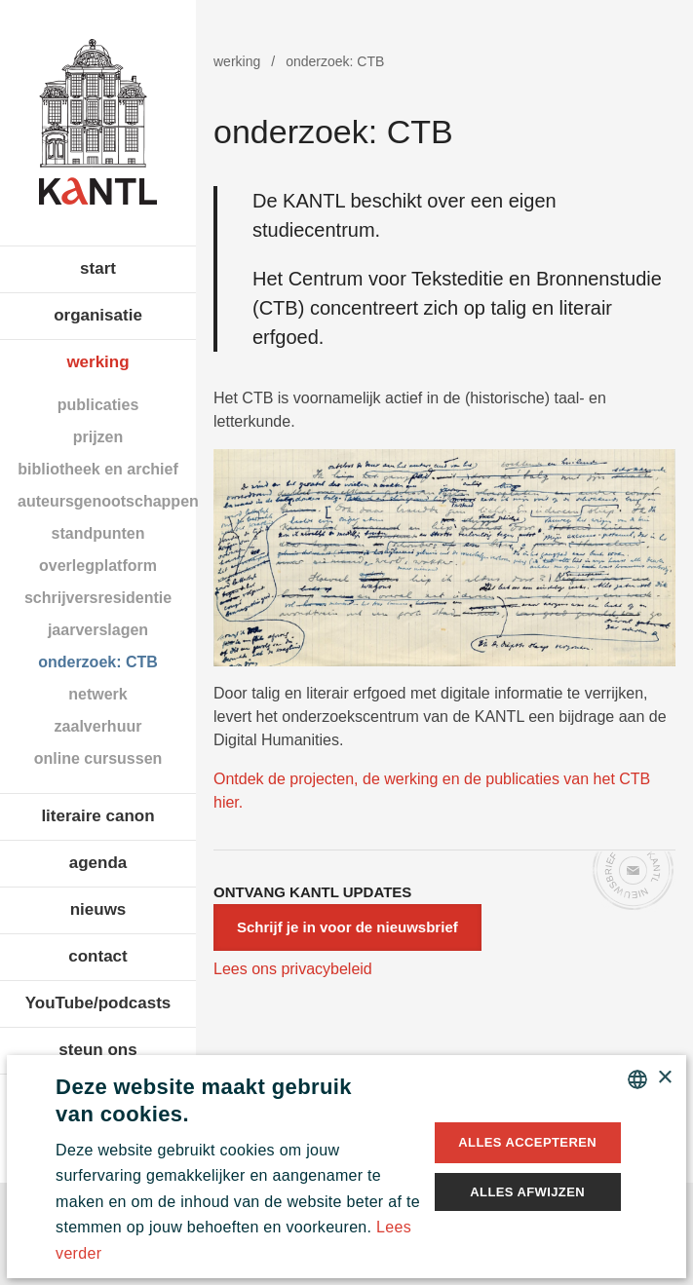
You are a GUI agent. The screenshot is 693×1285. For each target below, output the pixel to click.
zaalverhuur (98, 726)
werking (97, 362)
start (98, 268)
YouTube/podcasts (98, 1003)
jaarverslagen (98, 630)
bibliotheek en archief (97, 469)
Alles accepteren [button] (527, 1142)
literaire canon (97, 816)
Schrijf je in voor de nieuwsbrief (347, 927)
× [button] (664, 1078)
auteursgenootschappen (107, 501)
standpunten (98, 533)
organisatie (98, 315)
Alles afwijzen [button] (527, 1192)
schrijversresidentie (98, 597)
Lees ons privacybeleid (292, 969)
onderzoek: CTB (98, 662)
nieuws (98, 909)
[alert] (346, 1166)
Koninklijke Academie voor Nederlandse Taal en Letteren (98, 122)
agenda (98, 862)
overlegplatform (98, 565)
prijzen (98, 437)
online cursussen (98, 758)
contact (97, 956)
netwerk (97, 694)
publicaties (98, 405)
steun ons (97, 1049)
